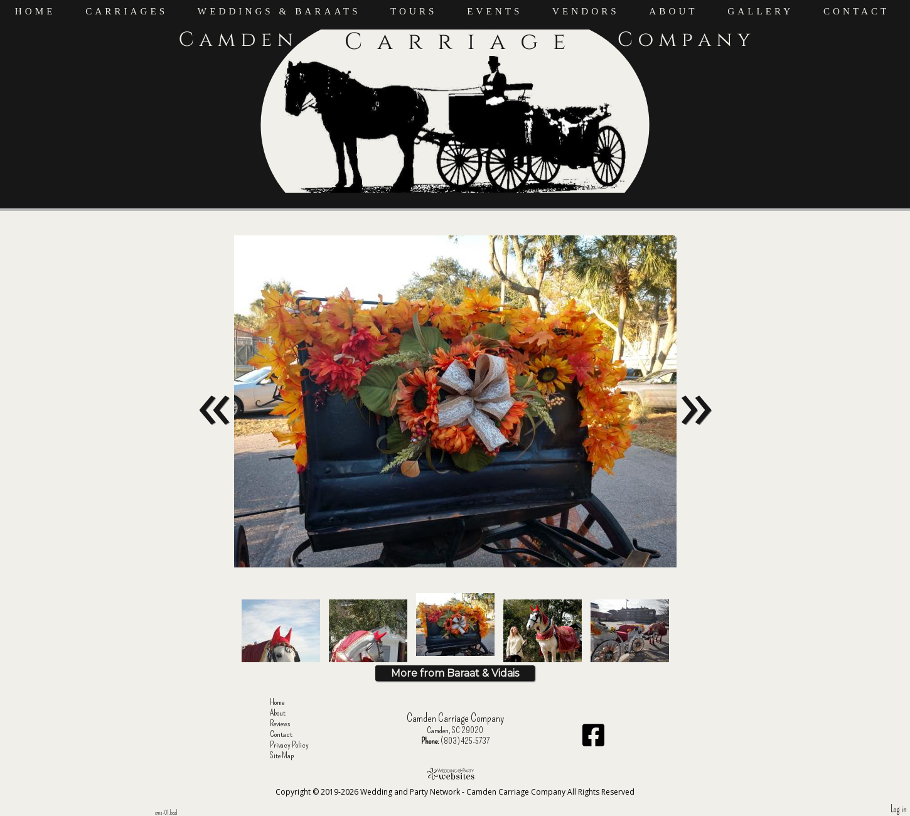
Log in (899, 809)
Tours (413, 11)
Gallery (760, 11)
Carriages (126, 11)
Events (494, 11)
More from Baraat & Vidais (455, 673)
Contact (856, 11)
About (673, 11)
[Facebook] (593, 739)
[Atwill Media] (455, 773)
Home (35, 11)
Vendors (585, 11)
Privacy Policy (299, 744)
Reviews (290, 723)
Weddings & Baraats (279, 11)
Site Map (291, 755)
